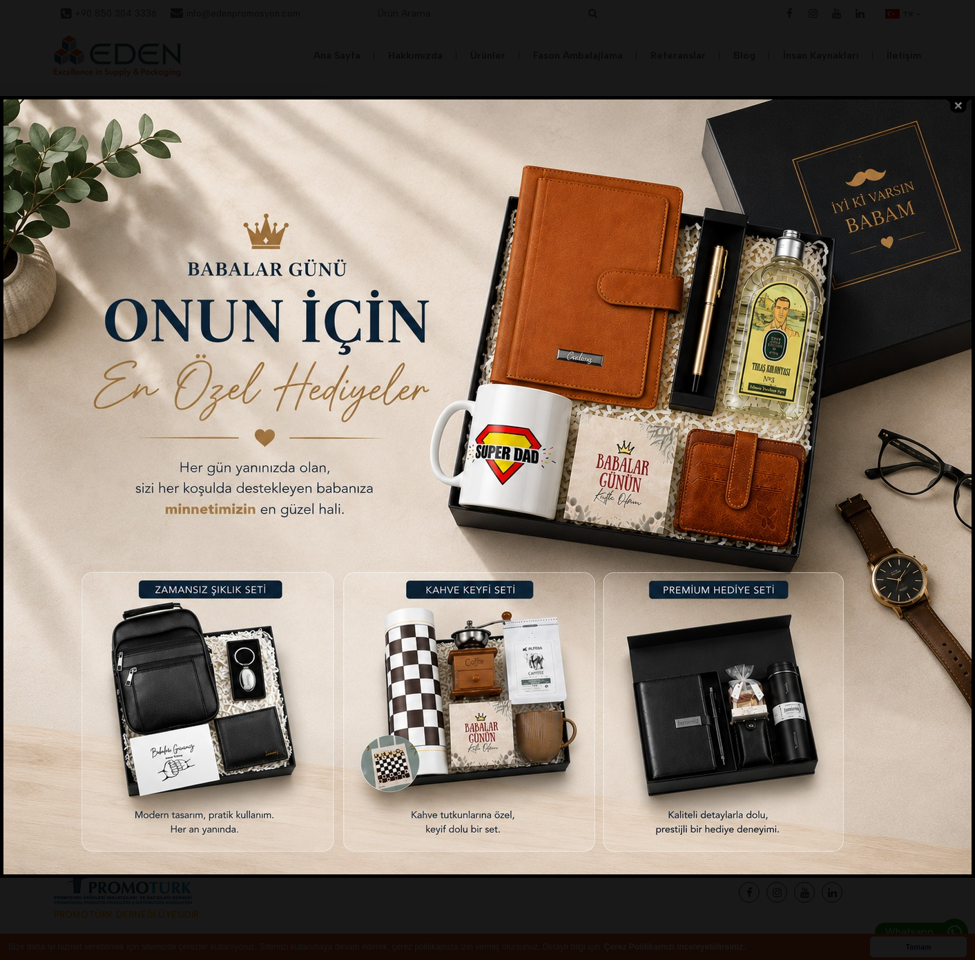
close (958, 102)
